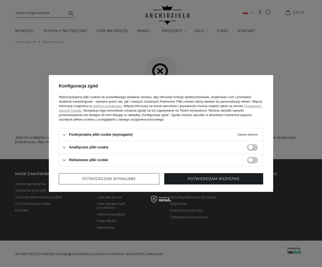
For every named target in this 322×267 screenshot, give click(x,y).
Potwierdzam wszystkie (214, 179)
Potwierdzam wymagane (109, 179)
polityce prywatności (107, 106)
